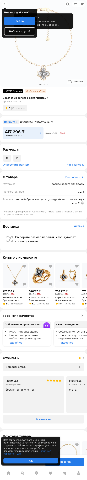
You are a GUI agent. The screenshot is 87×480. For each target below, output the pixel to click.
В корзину (64, 461)
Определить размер (16, 164)
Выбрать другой (19, 31)
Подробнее (74, 177)
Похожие (75, 82)
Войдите (11, 122)
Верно (19, 21)
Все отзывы (43, 419)
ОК (31, 460)
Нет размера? (75, 164)
